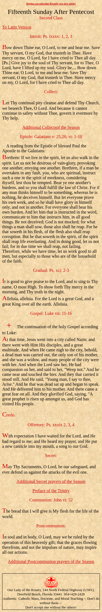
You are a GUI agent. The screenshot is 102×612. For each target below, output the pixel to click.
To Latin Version (16, 27)
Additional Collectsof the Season (51, 127)
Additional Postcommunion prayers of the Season (51, 561)
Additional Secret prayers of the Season (51, 481)
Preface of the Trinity (50, 490)
